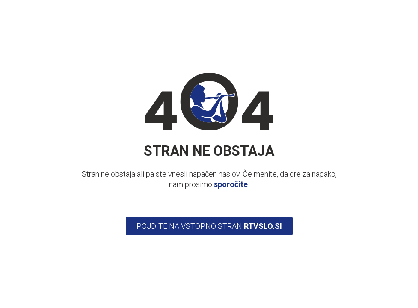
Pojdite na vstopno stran (209, 226)
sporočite (231, 184)
